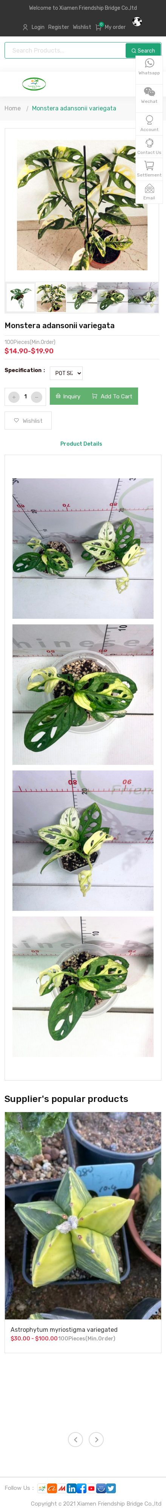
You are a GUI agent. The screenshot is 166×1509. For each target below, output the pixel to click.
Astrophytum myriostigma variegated (64, 1329)
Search (143, 51)
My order (115, 27)
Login (38, 27)
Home (13, 108)
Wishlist (82, 27)
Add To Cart (112, 396)
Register (58, 27)
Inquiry (67, 396)
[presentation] (75, 1439)
